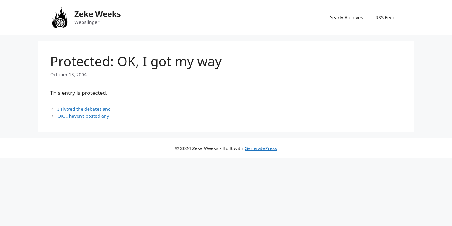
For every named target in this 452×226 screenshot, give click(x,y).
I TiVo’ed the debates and (84, 109)
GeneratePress (261, 148)
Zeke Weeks (97, 13)
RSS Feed (385, 17)
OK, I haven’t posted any (83, 116)
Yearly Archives (346, 17)
